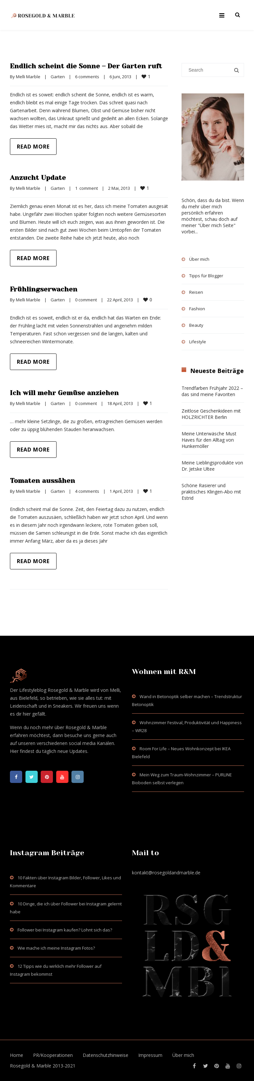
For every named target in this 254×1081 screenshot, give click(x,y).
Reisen (196, 292)
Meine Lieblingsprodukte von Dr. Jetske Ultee (212, 465)
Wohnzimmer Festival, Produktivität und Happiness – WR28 (187, 726)
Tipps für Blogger (206, 276)
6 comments (87, 77)
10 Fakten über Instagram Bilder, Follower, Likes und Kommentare (65, 882)
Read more (33, 146)
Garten (58, 77)
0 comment (86, 300)
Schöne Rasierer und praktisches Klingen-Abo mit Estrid (211, 491)
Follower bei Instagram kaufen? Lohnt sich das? (65, 930)
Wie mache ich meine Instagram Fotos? (56, 948)
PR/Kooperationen (53, 1055)
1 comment (86, 188)
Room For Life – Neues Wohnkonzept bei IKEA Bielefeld (181, 753)
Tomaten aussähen (42, 481)
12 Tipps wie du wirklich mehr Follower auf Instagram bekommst (56, 970)
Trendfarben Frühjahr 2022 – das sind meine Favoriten (212, 391)
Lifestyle (197, 342)
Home (16, 1055)
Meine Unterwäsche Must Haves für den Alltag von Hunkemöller (209, 439)
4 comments (87, 491)
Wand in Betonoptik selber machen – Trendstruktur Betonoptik (187, 700)
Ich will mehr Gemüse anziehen (64, 393)
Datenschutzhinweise (105, 1055)
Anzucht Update (38, 178)
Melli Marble (28, 77)
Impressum (150, 1055)
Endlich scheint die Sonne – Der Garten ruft (86, 66)
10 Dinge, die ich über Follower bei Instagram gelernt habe (66, 908)
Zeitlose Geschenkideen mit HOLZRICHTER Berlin (211, 414)
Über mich (199, 259)
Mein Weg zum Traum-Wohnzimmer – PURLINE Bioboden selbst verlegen (182, 779)
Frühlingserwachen (43, 289)
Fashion (197, 309)
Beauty (196, 325)
